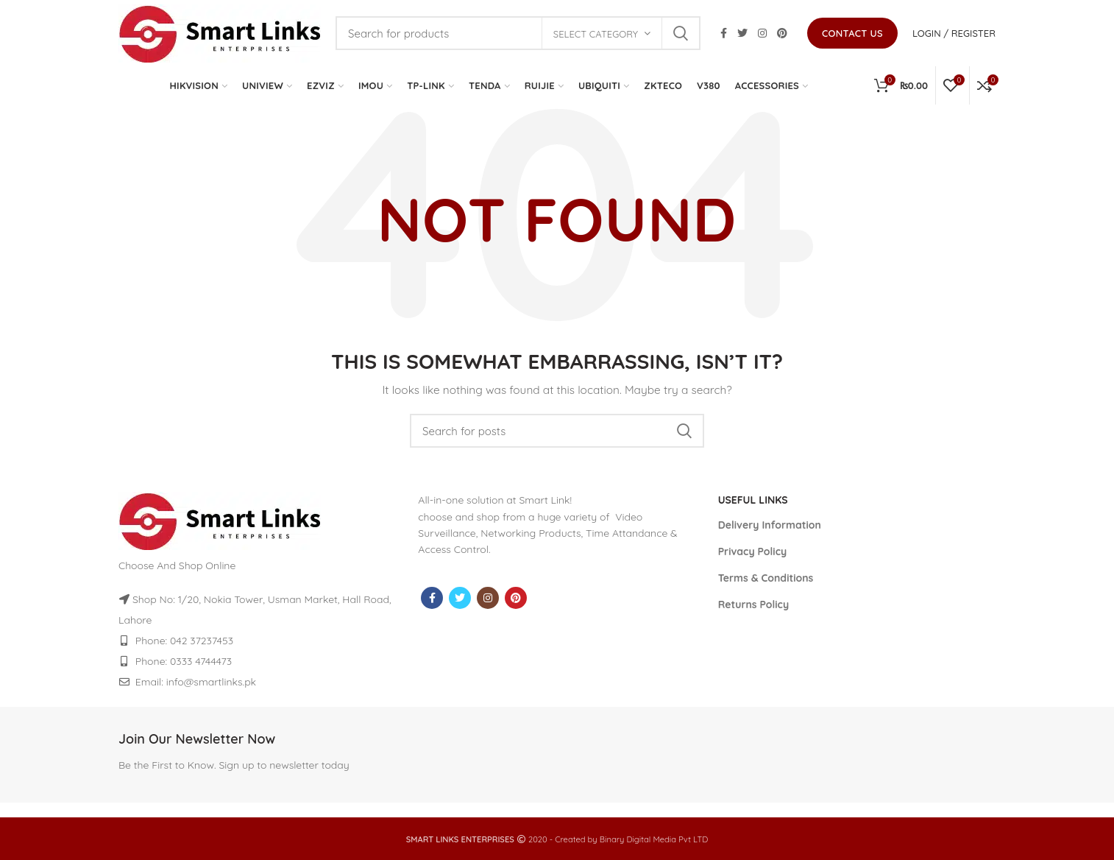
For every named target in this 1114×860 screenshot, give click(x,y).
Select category (595, 34)
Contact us (852, 33)
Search (680, 33)
